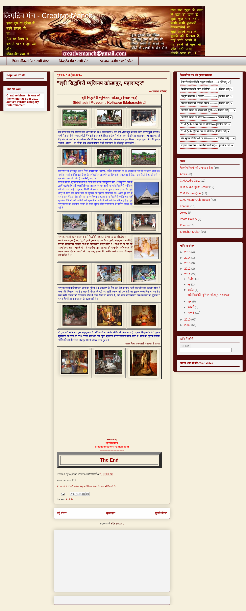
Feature (185, 206)
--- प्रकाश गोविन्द (158, 91)
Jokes (183, 212)
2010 (187, 319)
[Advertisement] (104, 559)
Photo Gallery (188, 219)
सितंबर (191, 278)
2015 (187, 252)
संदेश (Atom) (117, 523)
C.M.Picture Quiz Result (195, 199)
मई (189, 284)
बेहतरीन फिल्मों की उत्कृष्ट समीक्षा (196, 167)
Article (69, 499)
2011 (187, 274)
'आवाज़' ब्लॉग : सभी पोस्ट (116, 61)
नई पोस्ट (62, 513)
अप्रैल (191, 290)
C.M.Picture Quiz (190, 193)
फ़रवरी (191, 307)
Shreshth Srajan (190, 231)
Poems (184, 225)
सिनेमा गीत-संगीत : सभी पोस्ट (30, 61)
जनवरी (191, 312)
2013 (187, 263)
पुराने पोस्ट (161, 513)
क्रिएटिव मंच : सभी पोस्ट (74, 61)
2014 (187, 257)
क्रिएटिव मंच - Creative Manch (48, 15)
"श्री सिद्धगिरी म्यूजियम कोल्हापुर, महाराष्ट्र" (101, 83)
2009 (187, 325)
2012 (187, 268)
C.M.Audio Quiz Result (194, 187)
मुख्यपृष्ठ (110, 513)
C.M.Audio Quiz (190, 180)
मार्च (190, 301)
